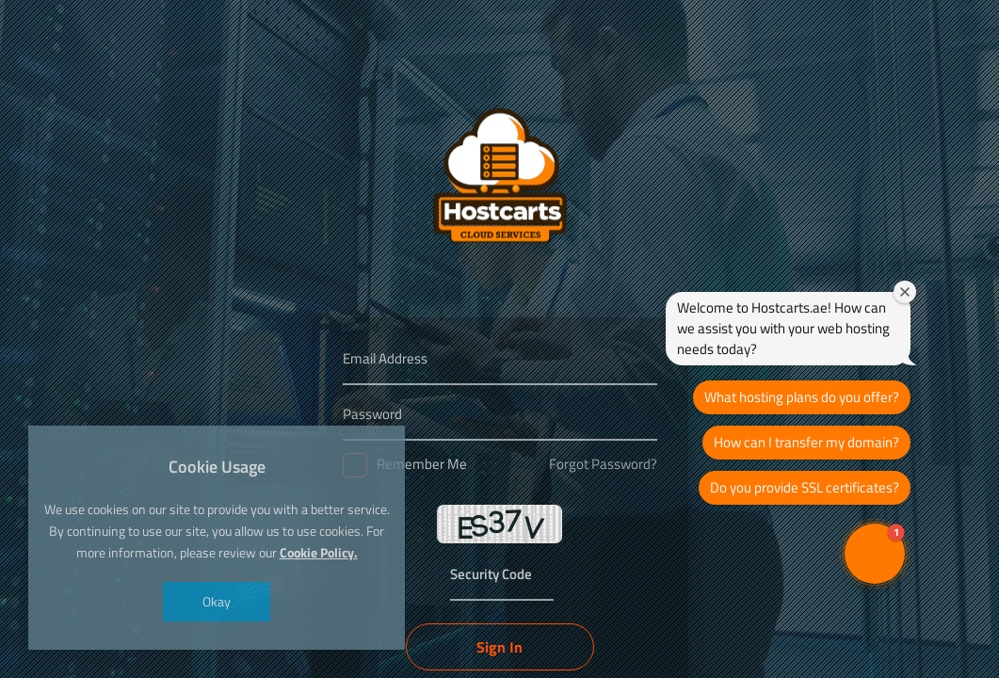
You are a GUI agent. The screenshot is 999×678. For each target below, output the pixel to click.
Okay (216, 601)
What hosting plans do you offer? (801, 397)
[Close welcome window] (905, 292)
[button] (875, 554)
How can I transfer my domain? (806, 442)
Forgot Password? (603, 464)
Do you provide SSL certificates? (804, 487)
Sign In (499, 647)
